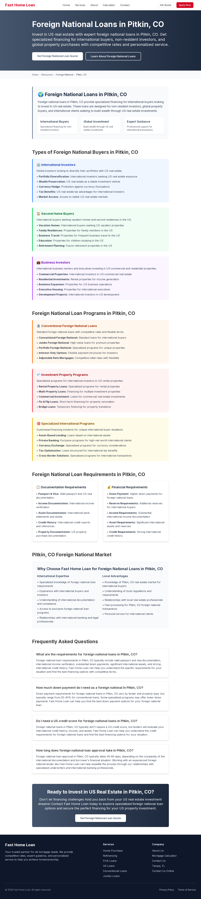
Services (80, 5)
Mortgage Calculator (164, 855)
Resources (47, 74)
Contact (125, 5)
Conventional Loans (115, 871)
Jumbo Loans (111, 876)
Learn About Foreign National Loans (113, 56)
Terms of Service (187, 889)
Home (66, 5)
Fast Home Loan (20, 5)
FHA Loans (110, 860)
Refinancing (110, 855)
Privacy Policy (166, 889)
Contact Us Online (163, 871)
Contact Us (159, 860)
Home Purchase (113, 850)
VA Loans (109, 865)
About (94, 5)
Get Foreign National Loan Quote (57, 56)
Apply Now (185, 5)
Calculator (109, 5)
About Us (158, 850)
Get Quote (165, 5)
